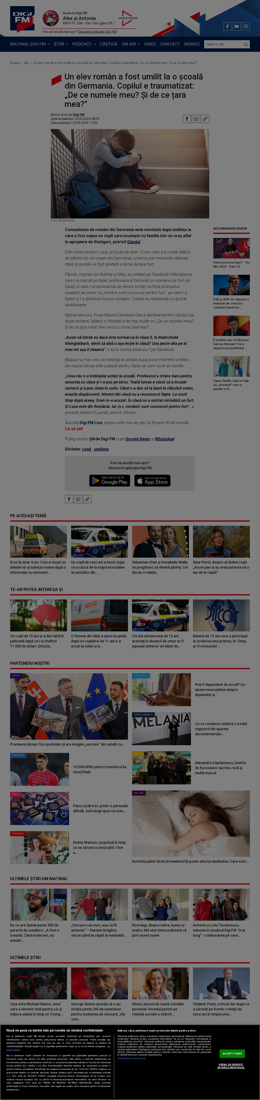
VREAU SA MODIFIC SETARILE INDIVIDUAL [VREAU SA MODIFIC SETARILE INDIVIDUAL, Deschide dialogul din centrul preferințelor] (231, 1066)
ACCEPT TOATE (232, 1053)
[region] (130, 1062)
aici (8, 1076)
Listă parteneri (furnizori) (131, 1058)
